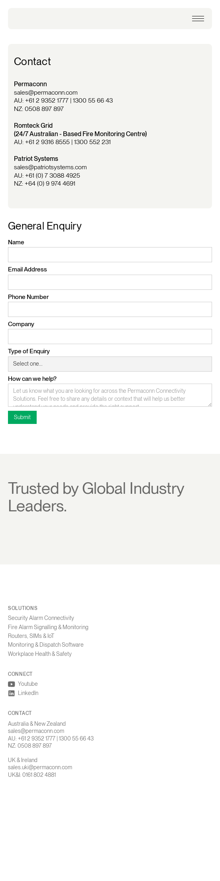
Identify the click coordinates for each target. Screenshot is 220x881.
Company (21, 324)
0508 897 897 (44, 109)
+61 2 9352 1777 (47, 100)
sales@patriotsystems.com (50, 167)
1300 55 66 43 (93, 100)
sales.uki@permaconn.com (40, 768)
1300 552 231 (92, 142)
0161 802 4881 (39, 775)
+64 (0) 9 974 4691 (50, 183)
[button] (198, 18)
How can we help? (32, 379)
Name (16, 242)
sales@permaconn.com (46, 92)
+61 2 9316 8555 (47, 142)
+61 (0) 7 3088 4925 (52, 175)
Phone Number (28, 297)
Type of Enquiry (29, 351)
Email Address (27, 269)
